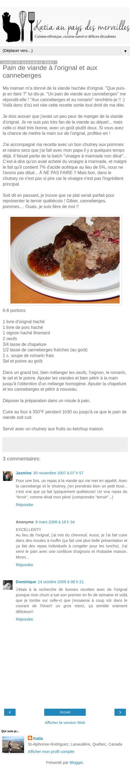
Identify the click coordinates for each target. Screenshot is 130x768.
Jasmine (24, 473)
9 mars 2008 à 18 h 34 (55, 522)
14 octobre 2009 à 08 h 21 (61, 582)
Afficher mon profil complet (51, 751)
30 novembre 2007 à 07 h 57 (58, 473)
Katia (38, 738)
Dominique (26, 582)
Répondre (24, 505)
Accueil (65, 712)
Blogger (76, 762)
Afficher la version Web (65, 722)
